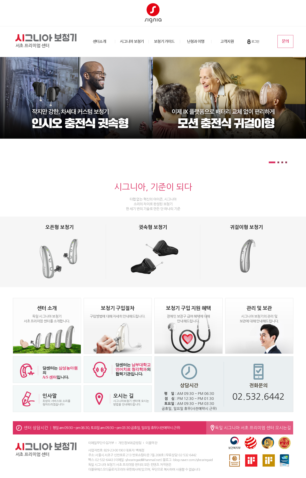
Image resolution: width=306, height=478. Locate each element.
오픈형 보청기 (59, 227)
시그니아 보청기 (132, 41)
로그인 (255, 41)
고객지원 (227, 41)
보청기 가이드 (164, 41)
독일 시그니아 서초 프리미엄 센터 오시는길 (253, 428)
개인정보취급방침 (129, 442)
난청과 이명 (195, 41)
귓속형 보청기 (153, 227)
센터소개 (99, 41)
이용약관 (151, 442)
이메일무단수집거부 (101, 442)
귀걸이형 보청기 (246, 227)
